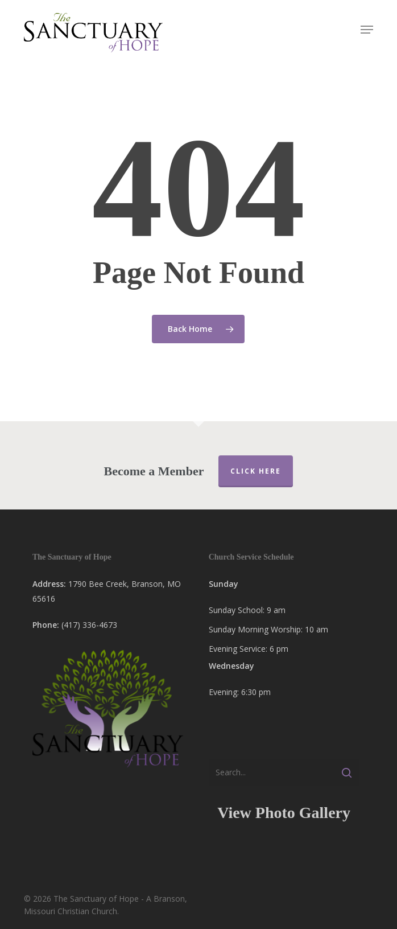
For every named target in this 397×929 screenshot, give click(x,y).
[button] (367, 29)
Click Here (255, 471)
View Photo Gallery (283, 812)
